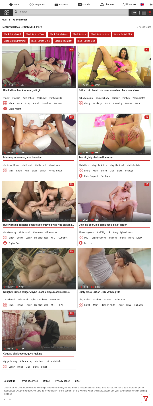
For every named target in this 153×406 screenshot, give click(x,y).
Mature (128, 103)
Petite (137, 103)
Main (4, 19)
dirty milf (23, 299)
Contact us (9, 381)
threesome (52, 232)
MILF (107, 103)
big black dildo (100, 165)
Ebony (27, 103)
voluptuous (120, 299)
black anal (55, 165)
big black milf (117, 165)
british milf (41, 165)
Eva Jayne (105, 176)
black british (55, 361)
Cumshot (63, 238)
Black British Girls (40, 41)
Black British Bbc (86, 41)
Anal (27, 170)
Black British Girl (12, 34)
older (7, 98)
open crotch (139, 98)
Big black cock (41, 238)
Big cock (112, 238)
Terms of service (29, 381)
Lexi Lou (88, 243)
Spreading (118, 103)
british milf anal (12, 165)
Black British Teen (35, 34)
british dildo (56, 98)
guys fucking (11, 361)
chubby (97, 299)
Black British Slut (123, 34)
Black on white (108, 305)
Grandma (46, 103)
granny (116, 98)
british (127, 98)
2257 (77, 381)
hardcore (38, 232)
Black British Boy (63, 41)
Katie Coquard (91, 176)
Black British (79, 34)
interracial (25, 232)
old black (42, 98)
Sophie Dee (14, 243)
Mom (19, 103)
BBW (61, 305)
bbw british (10, 299)
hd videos (84, 165)
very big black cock (123, 232)
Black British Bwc (59, 34)
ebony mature (86, 98)
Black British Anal (100, 34)
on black (41, 361)
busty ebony (10, 232)
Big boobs (138, 305)
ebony (108, 299)
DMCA (46, 381)
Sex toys (58, 103)
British (36, 103)
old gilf (17, 98)
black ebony (103, 98)
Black (11, 103)
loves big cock (87, 232)
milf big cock (104, 232)
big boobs (85, 299)
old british (29, 98)
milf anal (28, 165)
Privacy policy (62, 381)
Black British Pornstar (15, 41)
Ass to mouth (55, 170)
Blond (20, 367)
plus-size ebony (39, 299)
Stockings (97, 103)
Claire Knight (15, 109)
